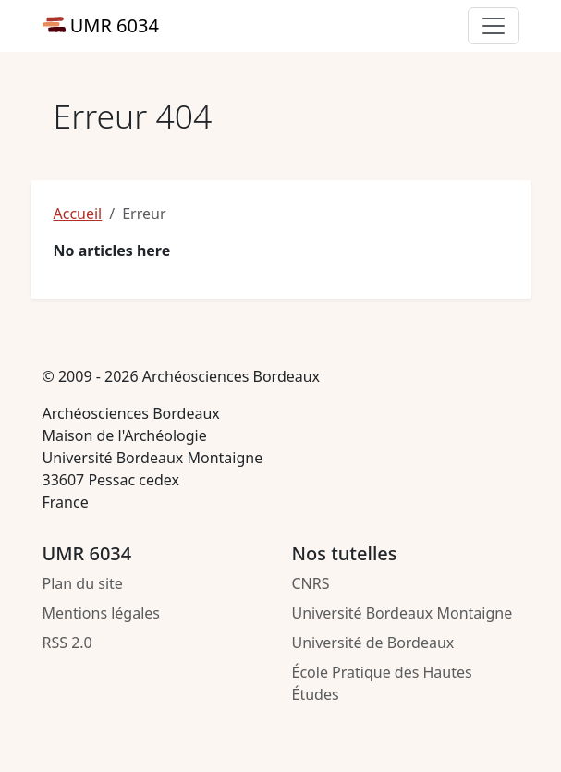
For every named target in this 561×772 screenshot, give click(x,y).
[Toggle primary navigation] (493, 25)
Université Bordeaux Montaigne (402, 613)
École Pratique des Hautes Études (382, 683)
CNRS (311, 583)
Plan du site (83, 583)
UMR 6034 (101, 25)
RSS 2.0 (67, 642)
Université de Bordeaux (373, 642)
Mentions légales (102, 613)
